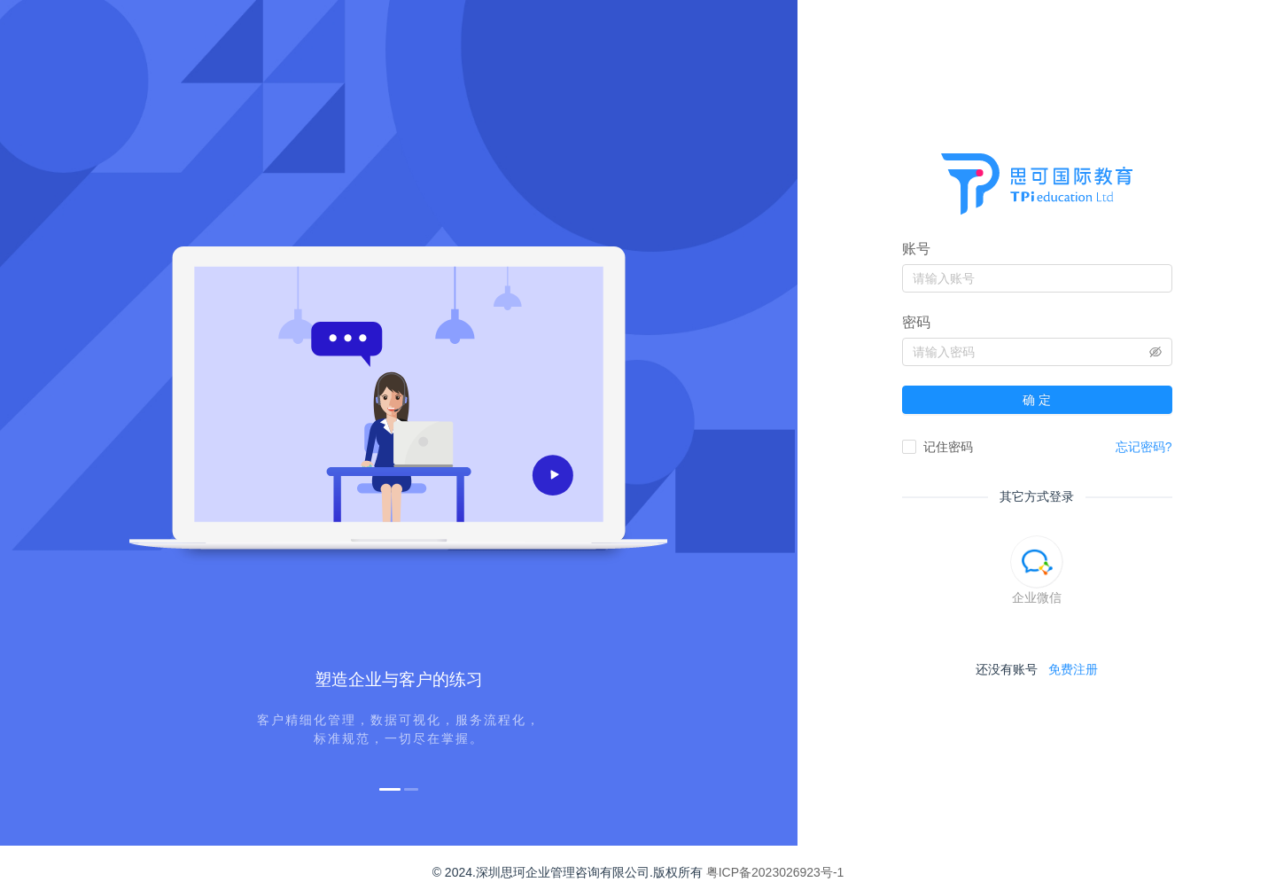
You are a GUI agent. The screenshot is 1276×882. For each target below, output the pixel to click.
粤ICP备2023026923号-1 (775, 872)
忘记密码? (1144, 447)
